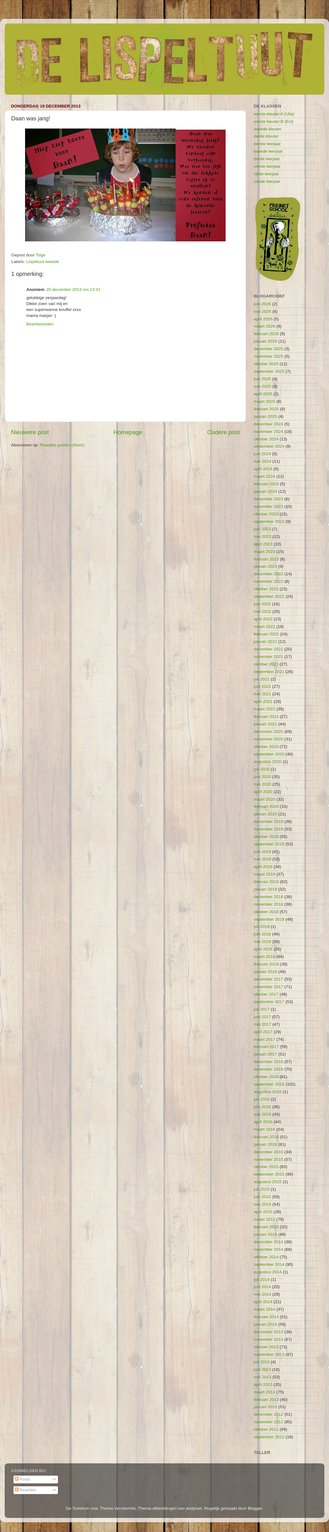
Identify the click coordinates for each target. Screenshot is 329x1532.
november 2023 (268, 506)
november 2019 (268, 829)
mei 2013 (262, 1377)
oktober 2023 (266, 514)
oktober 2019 (266, 836)
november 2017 (268, 986)
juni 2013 (262, 1369)
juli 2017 (261, 1009)
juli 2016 (261, 1099)
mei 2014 (262, 1294)
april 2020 (263, 791)
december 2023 (268, 499)
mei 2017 (262, 1024)
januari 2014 (265, 1324)
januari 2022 (265, 641)
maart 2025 (264, 401)
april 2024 (263, 468)
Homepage (127, 432)
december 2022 (268, 573)
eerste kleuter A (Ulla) (274, 114)
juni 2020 (262, 776)
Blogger (255, 1508)
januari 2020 (265, 814)
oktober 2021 (266, 664)
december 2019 (268, 821)
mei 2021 (262, 694)
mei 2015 (262, 1204)
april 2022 (263, 619)
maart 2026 (264, 326)
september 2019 (269, 844)
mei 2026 (262, 311)
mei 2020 (262, 784)
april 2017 (263, 1031)
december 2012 (268, 1414)
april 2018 (263, 949)
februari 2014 (266, 1316)
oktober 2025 (266, 363)
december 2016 (268, 1061)
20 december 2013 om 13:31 (73, 289)
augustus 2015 (268, 1181)
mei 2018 (262, 941)
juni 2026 (262, 304)
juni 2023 (262, 529)
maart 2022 (264, 626)
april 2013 (263, 1384)
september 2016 (269, 1084)
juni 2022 (262, 604)
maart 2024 (264, 476)
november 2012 (268, 1421)
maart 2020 (264, 799)
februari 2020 (266, 806)
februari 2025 (266, 409)
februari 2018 (266, 964)
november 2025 (268, 356)
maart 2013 (264, 1392)
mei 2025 (262, 386)
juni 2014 (262, 1286)
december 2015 (268, 1152)
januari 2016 (265, 1144)
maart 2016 (264, 1129)
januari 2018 (265, 971)
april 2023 (263, 544)
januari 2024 (265, 491)
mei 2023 (262, 536)
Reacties (25, 1489)
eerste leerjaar (267, 143)
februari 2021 (266, 716)
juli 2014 (261, 1279)
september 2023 (269, 521)
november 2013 (268, 1339)
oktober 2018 (266, 911)
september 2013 (269, 1354)
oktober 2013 (266, 1347)
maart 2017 (264, 1039)
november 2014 (268, 1249)
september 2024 (269, 446)
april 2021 (263, 701)
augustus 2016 (268, 1091)
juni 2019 (262, 851)
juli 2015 (261, 1189)
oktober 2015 (266, 1166)
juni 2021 (262, 686)
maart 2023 (264, 551)
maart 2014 (264, 1309)
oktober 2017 (266, 994)
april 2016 (263, 1121)
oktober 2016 (266, 1076)
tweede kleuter (267, 129)
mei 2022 (262, 611)
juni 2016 (262, 1106)
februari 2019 (266, 881)
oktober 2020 (266, 746)
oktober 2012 (266, 1429)
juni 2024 (262, 453)
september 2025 (269, 371)
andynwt (193, 1508)
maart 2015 (264, 1219)
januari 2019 (265, 889)
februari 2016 (266, 1137)
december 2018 (268, 896)
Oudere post (223, 432)
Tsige (41, 255)
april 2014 (263, 1301)
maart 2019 (264, 874)
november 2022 (268, 581)
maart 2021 (264, 709)
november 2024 (268, 431)
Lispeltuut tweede (42, 261)
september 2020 (269, 754)
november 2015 (268, 1159)
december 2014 (268, 1242)
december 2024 (268, 424)
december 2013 (268, 1331)
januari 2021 (265, 724)
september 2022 (269, 596)
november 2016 (268, 1069)
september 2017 (269, 1001)
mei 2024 (262, 461)
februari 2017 (266, 1046)
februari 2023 (266, 559)
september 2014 (269, 1264)
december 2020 (268, 731)
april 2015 (263, 1211)
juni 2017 (262, 1016)
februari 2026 (266, 333)
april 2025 (263, 394)
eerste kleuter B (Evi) (273, 121)
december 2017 (268, 979)
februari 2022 (266, 634)
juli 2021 (261, 679)
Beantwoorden (40, 324)
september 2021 (269, 671)
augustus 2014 (268, 1272)
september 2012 (269, 1437)
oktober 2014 (266, 1257)
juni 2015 (262, 1196)
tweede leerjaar (268, 151)
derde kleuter (266, 136)
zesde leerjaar (267, 181)
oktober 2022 (266, 589)
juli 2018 (261, 926)
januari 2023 (265, 566)
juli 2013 (261, 1362)
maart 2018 (264, 956)
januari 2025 (265, 416)
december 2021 (268, 649)
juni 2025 (262, 378)
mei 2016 (262, 1114)
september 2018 (269, 919)
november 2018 (268, 904)
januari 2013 (265, 1406)
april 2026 (263, 319)
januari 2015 (265, 1234)
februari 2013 (266, 1399)
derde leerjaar (267, 158)
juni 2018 (262, 934)
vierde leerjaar (267, 166)
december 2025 (268, 348)
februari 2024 (266, 484)
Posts (22, 1479)
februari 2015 (266, 1226)
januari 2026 (265, 341)
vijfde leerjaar (266, 173)
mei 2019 (262, 859)
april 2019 (263, 866)
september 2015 (269, 1174)
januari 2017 (265, 1054)
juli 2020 (261, 769)
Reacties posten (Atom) (62, 445)
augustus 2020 (268, 761)
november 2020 (268, 739)
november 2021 (268, 656)
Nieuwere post (30, 432)
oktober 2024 (266, 439)
